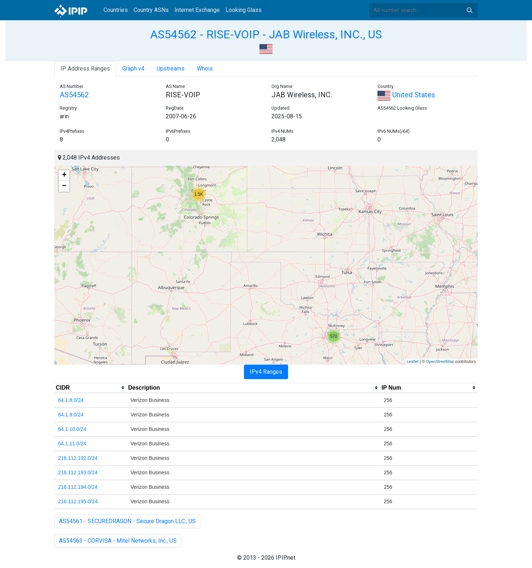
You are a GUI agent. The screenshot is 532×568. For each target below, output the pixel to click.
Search (469, 10)
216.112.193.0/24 (78, 472)
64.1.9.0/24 (71, 414)
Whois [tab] (205, 68)
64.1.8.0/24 (71, 400)
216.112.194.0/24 (78, 487)
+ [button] (64, 175)
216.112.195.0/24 (78, 501)
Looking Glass (243, 10)
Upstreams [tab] (171, 68)
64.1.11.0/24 (72, 443)
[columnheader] (90, 388)
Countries (116, 10)
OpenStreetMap (440, 361)
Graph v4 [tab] (133, 68)
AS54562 (74, 94)
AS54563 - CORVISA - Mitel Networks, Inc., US (118, 540)
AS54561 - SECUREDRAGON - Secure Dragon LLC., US (127, 521)
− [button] (64, 186)
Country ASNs (151, 10)
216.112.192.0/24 (78, 458)
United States (406, 94)
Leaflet (413, 361)
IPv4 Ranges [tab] (266, 371)
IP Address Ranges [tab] (85, 68)
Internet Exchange (197, 10)
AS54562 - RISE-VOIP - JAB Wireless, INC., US (266, 34)
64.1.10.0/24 (72, 429)
